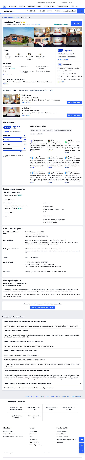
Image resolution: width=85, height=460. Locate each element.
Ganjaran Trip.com (61, 434)
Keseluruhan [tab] (7, 90)
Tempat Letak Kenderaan (10, 208)
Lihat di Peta (61, 82)
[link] (46, 2)
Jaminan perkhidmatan (8, 434)
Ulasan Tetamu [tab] (23, 90)
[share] (81, 445)
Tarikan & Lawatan (49, 6)
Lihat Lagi (5, 83)
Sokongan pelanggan (8, 431)
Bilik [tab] (14, 90)
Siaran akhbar (33, 434)
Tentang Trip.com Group (36, 445)
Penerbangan (12, 6)
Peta (72, 6)
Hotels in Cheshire (55, 396)
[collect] (81, 439)
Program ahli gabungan (63, 436)
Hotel (4, 6)
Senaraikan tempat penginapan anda (66, 439)
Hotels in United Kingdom (42, 396)
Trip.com (27, 396)
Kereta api (22, 6)
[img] (18, 37)
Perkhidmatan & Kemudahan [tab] (38, 90)
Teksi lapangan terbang (34, 6)
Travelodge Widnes (11, 22)
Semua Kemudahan (8, 75)
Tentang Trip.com (34, 431)
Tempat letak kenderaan (10, 195)
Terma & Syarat (33, 439)
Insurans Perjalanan (62, 6)
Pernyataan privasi (34, 442)
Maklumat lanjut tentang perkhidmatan (13, 436)
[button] (58, 2)
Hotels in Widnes (66, 396)
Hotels (32, 396)
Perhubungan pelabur (62, 431)
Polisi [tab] (51, 90)
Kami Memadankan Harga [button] (62, 24)
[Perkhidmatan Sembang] (81, 450)
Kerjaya (31, 436)
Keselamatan (60, 442)
